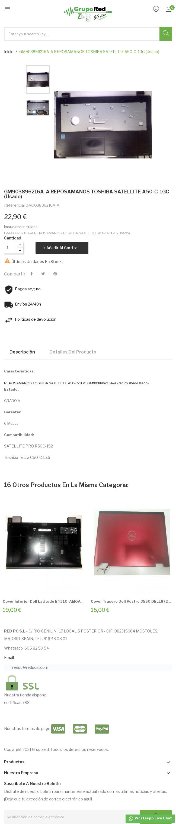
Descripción (22, 352)
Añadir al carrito (62, 247)
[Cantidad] (10, 248)
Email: (9, 657)
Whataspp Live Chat (150, 818)
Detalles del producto (72, 352)
